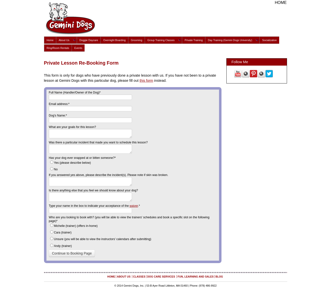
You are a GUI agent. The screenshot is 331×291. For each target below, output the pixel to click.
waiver (134, 206)
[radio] (133, 163)
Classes (139, 276)
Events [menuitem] (78, 48)
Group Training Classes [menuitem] (161, 40)
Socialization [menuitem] (269, 40)
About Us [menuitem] (64, 40)
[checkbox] (133, 166)
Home (281, 2)
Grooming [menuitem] (136, 40)
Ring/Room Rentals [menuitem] (58, 48)
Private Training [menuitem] (194, 40)
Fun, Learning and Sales (195, 276)
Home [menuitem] (50, 40)
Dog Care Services (161, 276)
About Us (124, 276)
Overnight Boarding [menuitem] (114, 40)
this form (146, 80)
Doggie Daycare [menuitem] (88, 40)
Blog (219, 276)
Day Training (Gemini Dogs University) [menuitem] (230, 40)
